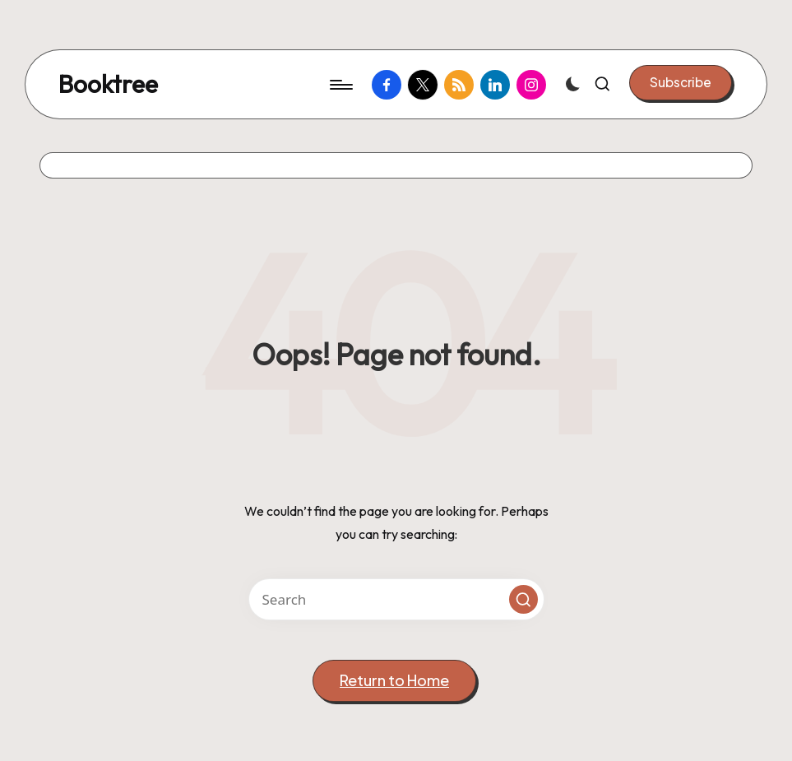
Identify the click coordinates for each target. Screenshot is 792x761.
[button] (680, 82)
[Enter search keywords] (396, 599)
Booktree (108, 84)
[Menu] (340, 84)
